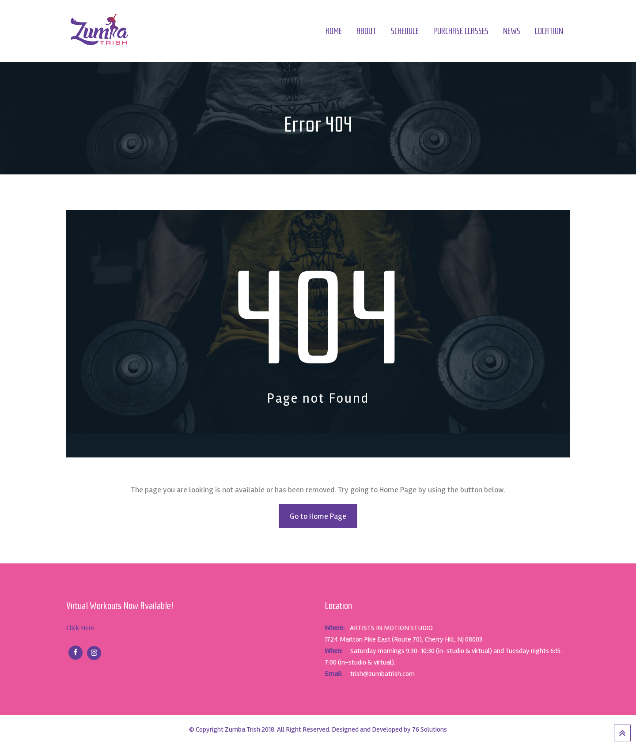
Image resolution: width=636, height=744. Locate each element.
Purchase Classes (460, 31)
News (511, 31)
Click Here (80, 627)
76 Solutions (429, 729)
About (366, 31)
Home (334, 31)
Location (549, 31)
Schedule (405, 31)
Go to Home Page (318, 516)
